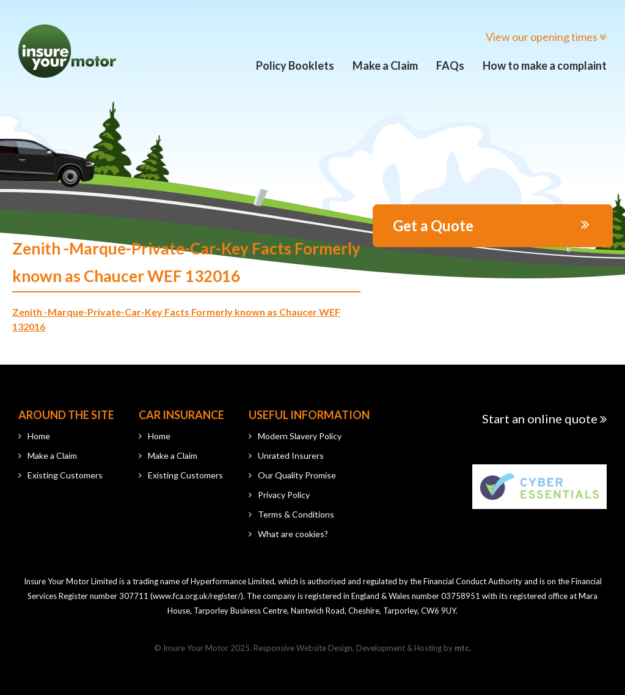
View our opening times (546, 36)
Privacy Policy (284, 494)
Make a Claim (385, 65)
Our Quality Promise (297, 475)
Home (38, 436)
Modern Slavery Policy (300, 436)
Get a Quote (491, 225)
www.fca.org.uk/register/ (197, 596)
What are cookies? (293, 534)
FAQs (450, 65)
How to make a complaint (545, 65)
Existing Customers (65, 475)
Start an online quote (544, 418)
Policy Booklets (295, 65)
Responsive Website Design (303, 648)
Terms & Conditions (296, 514)
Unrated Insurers (291, 455)
